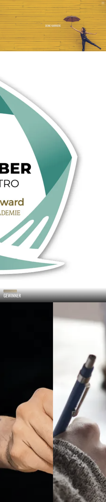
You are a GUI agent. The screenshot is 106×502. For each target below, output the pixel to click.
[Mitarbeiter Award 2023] (53, 176)
